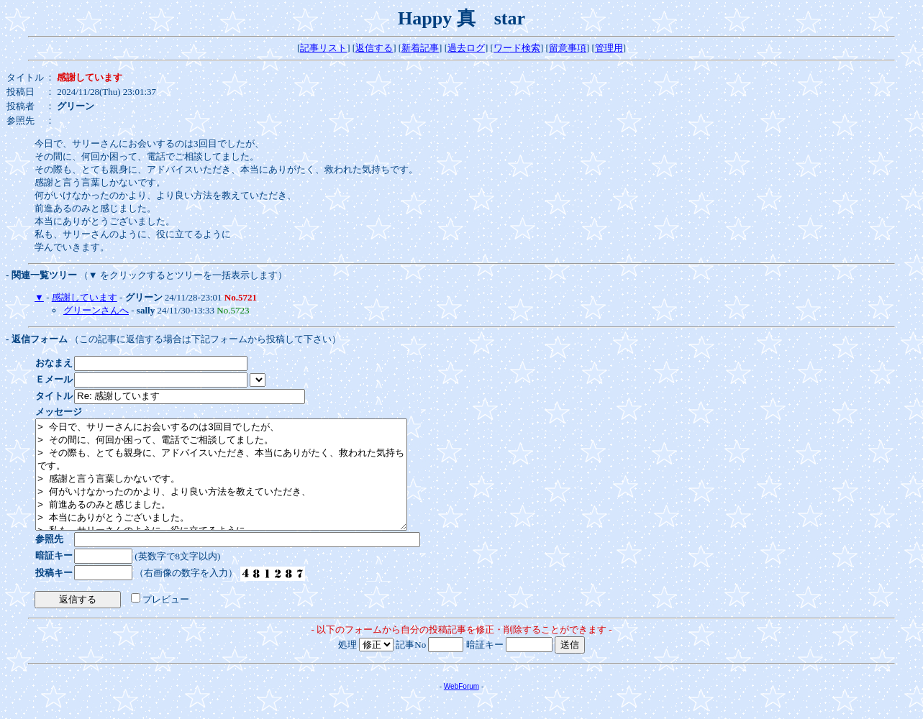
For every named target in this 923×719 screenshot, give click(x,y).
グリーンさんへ (96, 310)
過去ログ (466, 47)
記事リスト (323, 47)
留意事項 (567, 47)
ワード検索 (517, 47)
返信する (374, 47)
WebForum (461, 708)
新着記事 (420, 47)
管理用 (609, 47)
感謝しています (84, 297)
